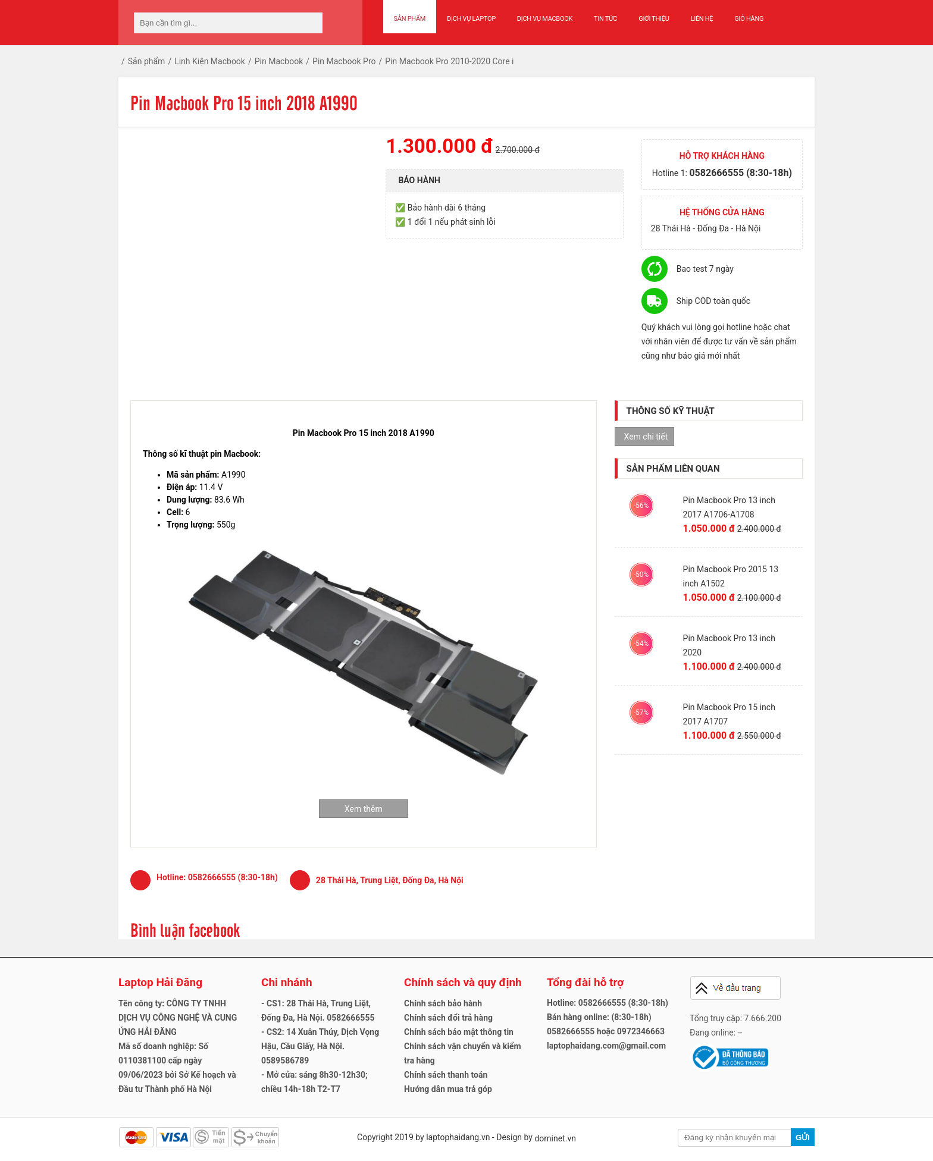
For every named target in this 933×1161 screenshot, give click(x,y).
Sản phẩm (410, 19)
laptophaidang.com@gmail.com (606, 1045)
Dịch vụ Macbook (544, 19)
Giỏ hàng (748, 19)
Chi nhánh (286, 982)
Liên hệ (702, 19)
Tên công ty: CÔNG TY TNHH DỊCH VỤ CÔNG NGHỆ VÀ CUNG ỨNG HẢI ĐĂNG (177, 1018)
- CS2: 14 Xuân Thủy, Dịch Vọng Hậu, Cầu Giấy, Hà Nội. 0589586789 (320, 1046)
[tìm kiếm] (310, 22)
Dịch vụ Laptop (471, 19)
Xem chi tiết (646, 436)
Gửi (803, 1137)
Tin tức (605, 19)
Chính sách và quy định (463, 982)
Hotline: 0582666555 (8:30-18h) (607, 1003)
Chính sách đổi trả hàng (448, 1017)
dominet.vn (555, 1138)
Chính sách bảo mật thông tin (459, 1032)
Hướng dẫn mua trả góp (448, 1089)
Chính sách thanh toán (445, 1075)
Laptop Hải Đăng (160, 982)
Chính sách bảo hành (443, 1003)
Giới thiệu (653, 19)
